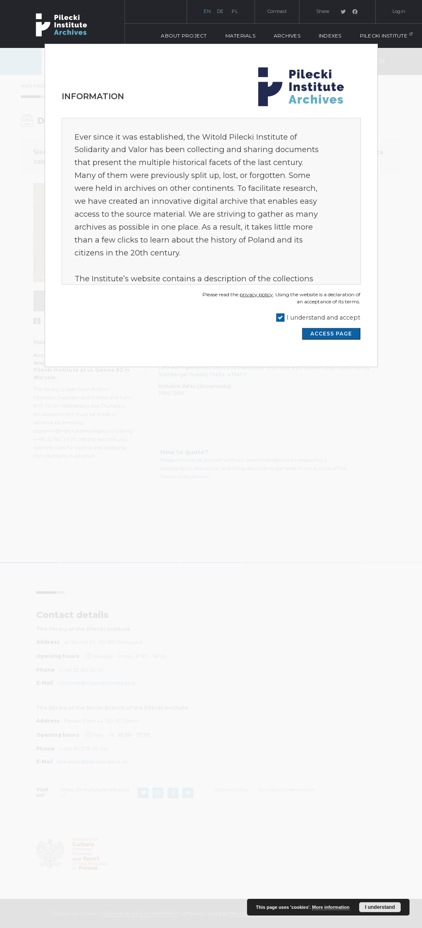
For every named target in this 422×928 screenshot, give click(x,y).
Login (398, 11)
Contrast (277, 11)
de (220, 11)
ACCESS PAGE (331, 333)
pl (235, 11)
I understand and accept (323, 317)
